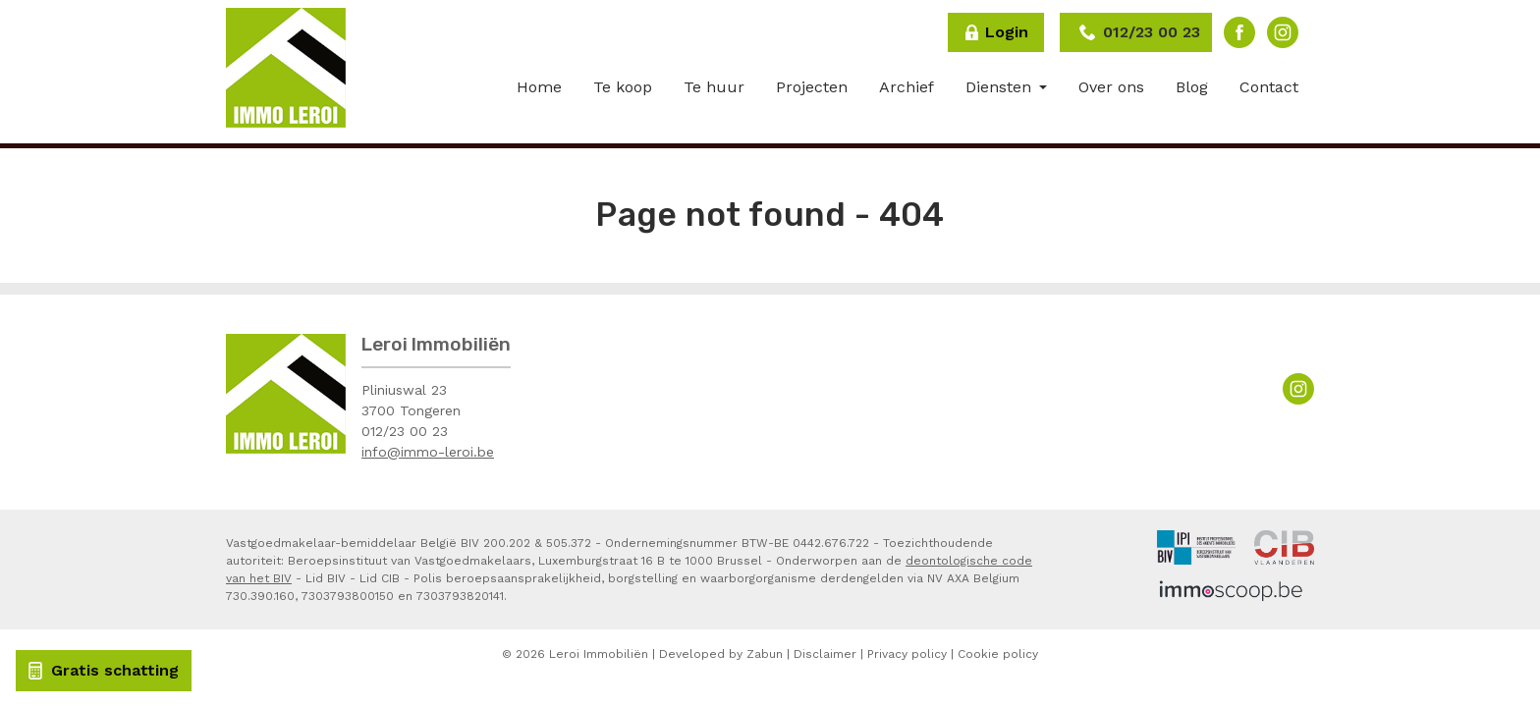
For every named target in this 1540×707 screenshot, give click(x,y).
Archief (906, 87)
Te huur (714, 87)
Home (539, 87)
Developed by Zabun (721, 654)
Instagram (1282, 32)
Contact (1268, 87)
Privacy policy (907, 654)
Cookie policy (998, 654)
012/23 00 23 (404, 431)
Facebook (1239, 32)
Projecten (812, 87)
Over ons (1111, 87)
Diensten (1000, 87)
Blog (1192, 87)
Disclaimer (825, 654)
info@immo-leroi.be (427, 452)
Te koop (622, 87)
